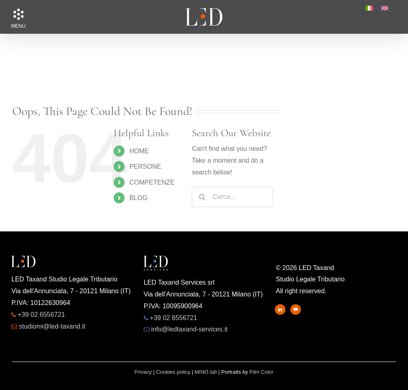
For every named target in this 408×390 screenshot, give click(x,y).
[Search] (202, 197)
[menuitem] (369, 8)
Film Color (262, 372)
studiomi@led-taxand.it (52, 326)
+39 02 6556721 (41, 314)
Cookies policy (173, 372)
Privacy (143, 372)
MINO (206, 372)
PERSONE (145, 166)
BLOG (138, 197)
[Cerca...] (232, 197)
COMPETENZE (152, 182)
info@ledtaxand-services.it (189, 329)
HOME (139, 151)
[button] (18, 14)
